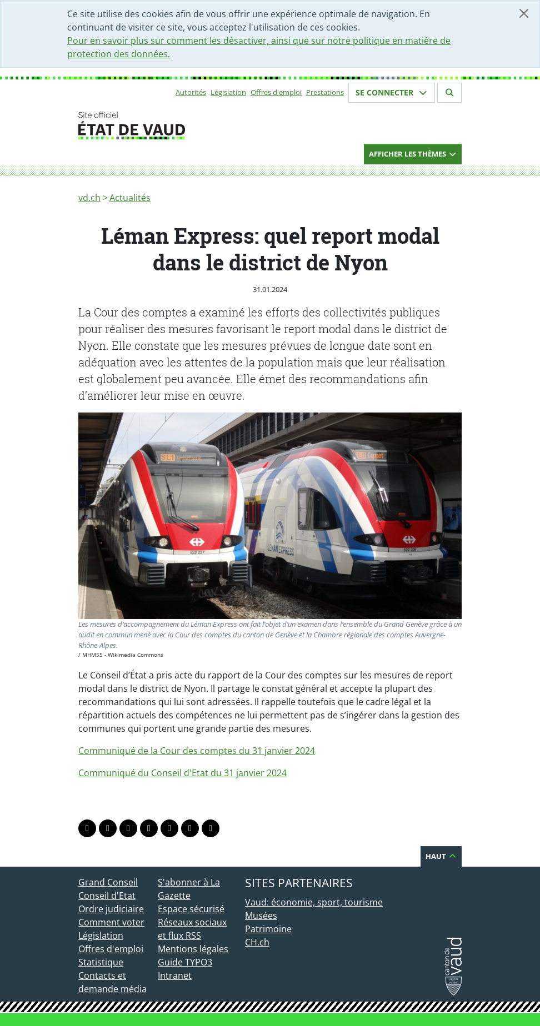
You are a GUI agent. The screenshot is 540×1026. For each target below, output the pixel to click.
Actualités (130, 198)
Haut (441, 856)
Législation (228, 92)
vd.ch (89, 198)
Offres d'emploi (276, 92)
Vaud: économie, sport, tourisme (314, 902)
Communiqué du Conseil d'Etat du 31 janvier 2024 (182, 773)
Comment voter (111, 922)
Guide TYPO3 (185, 962)
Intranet (175, 975)
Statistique (100, 962)
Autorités (191, 92)
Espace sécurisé (191, 909)
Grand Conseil (108, 882)
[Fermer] (523, 13)
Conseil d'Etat (107, 895)
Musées (261, 915)
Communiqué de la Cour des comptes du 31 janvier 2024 (196, 751)
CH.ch (257, 942)
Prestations (325, 92)
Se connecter (392, 92)
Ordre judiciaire (111, 909)
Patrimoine (268, 929)
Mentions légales (193, 949)
